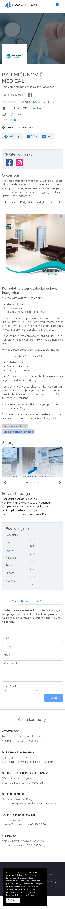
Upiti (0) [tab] (10, 601)
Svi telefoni (10, 119)
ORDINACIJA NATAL (13, 794)
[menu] (57, 5)
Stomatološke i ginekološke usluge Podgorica (28, 514)
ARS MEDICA (9, 835)
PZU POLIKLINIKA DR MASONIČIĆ (20, 815)
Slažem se (13, 900)
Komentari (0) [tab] (31, 601)
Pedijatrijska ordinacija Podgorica (21, 510)
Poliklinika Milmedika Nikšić (18, 752)
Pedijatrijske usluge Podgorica (19, 498)
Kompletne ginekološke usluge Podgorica (26, 502)
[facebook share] (30, 94)
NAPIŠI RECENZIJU (43, 101)
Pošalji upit (12, 136)
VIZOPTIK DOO (10, 731)
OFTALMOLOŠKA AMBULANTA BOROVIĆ (25, 773)
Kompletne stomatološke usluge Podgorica (27, 506)
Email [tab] (47, 136)
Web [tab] (32, 136)
